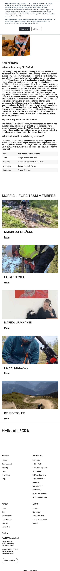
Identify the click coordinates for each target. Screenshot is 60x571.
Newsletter (6, 527)
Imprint (35, 523)
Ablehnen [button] (36, 29)
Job (3, 512)
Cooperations (7, 520)
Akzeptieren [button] (24, 29)
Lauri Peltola (14, 277)
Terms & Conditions (40, 520)
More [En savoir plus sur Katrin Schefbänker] (6, 237)
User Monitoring (38, 479)
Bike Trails (36, 460)
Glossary (5, 523)
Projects (5, 460)
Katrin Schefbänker (19, 232)
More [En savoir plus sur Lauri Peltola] (6, 282)
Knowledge (6, 475)
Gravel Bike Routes (40, 494)
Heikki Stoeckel (16, 367)
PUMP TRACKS (42, 99)
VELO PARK (37, 471)
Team (4, 508)
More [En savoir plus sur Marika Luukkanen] (6, 327)
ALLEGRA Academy (40, 497)
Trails (4, 471)
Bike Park (36, 482)
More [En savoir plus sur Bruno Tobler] (6, 418)
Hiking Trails (37, 464)
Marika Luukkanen (18, 322)
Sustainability (6, 516)
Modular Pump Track (40, 468)
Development (7, 464)
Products (37, 455)
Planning (5, 468)
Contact (36, 508)
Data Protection (38, 516)
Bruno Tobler (14, 413)
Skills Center (37, 486)
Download (36, 512)
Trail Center (37, 490)
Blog (3, 479)
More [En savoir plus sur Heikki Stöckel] (6, 373)
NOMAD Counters (39, 475)
